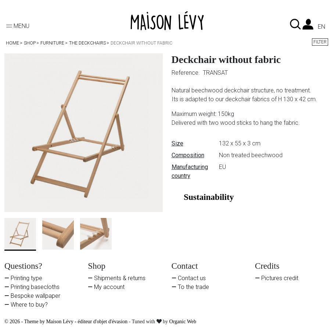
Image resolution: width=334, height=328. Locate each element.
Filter (320, 42)
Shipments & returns (120, 278)
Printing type (26, 278)
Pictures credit (279, 278)
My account (109, 286)
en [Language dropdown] (321, 27)
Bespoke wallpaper (35, 295)
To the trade (193, 286)
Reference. (186, 72)
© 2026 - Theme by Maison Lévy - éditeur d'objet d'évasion (66, 321)
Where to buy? (29, 304)
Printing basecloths (35, 286)
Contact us (192, 278)
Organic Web (182, 321)
